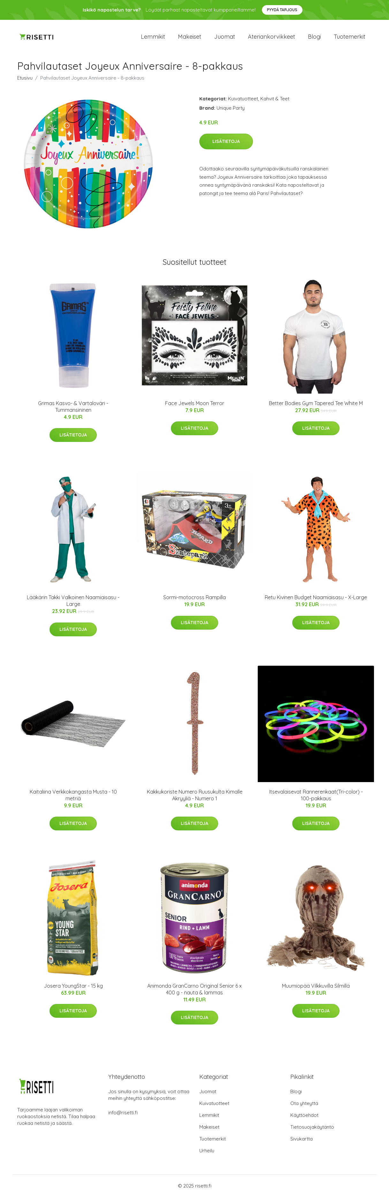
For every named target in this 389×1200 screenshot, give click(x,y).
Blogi (314, 38)
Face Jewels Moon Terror (194, 406)
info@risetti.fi (123, 1116)
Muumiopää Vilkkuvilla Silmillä (316, 989)
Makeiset (189, 38)
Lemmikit (153, 38)
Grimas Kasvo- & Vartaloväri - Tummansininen (73, 409)
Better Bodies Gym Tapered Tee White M (316, 406)
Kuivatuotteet (243, 102)
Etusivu (25, 81)
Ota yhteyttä (304, 1106)
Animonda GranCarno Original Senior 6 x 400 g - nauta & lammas (194, 992)
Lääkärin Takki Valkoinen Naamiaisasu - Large (73, 604)
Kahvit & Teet (274, 102)
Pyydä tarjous (282, 9)
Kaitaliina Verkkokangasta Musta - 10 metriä (73, 798)
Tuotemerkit (349, 38)
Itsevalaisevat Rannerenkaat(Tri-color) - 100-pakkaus (316, 798)
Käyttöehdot (304, 1118)
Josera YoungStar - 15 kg (73, 989)
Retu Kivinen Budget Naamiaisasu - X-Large (316, 601)
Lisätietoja (226, 145)
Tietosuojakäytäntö (312, 1130)
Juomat (224, 38)
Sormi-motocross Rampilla (194, 601)
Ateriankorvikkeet (271, 38)
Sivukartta (301, 1142)
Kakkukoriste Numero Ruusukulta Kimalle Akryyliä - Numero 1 (194, 798)
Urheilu (206, 1154)
